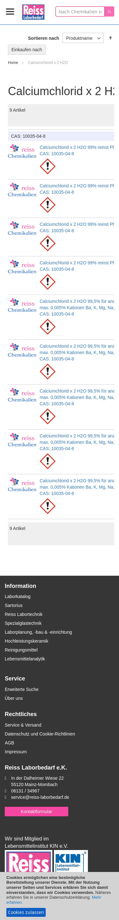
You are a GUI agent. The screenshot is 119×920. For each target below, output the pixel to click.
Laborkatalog (17, 596)
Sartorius (14, 605)
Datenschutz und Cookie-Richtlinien (40, 733)
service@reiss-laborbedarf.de (40, 797)
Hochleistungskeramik (26, 641)
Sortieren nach (43, 38)
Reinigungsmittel (21, 649)
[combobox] (80, 11)
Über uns (14, 698)
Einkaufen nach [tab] (26, 49)
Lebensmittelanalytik (25, 658)
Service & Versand (23, 725)
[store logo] (33, 11)
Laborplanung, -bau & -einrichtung (38, 632)
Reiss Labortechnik (24, 614)
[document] (59, 896)
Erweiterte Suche (22, 689)
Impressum (16, 751)
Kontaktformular (36, 811)
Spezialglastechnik (23, 623)
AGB (9, 742)
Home (13, 62)
